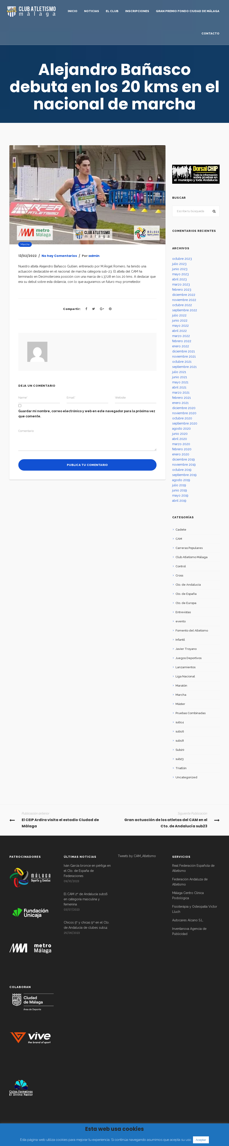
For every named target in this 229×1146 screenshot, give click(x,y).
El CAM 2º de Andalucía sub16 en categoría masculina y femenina (86, 899)
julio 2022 (179, 315)
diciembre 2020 (183, 408)
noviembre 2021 (184, 356)
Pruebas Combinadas (191, 713)
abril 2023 (179, 279)
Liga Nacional (185, 676)
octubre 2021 (181, 361)
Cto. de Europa (186, 603)
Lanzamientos (185, 667)
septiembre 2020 (184, 423)
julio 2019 (179, 485)
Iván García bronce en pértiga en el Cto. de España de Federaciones (87, 871)
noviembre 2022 (184, 300)
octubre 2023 (182, 258)
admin (94, 256)
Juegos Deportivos (188, 658)
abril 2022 (179, 331)
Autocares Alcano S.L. (188, 920)
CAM (179, 538)
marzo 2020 (181, 444)
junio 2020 (180, 433)
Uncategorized (186, 777)
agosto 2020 (181, 428)
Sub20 (180, 749)
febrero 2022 (181, 341)
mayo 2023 (180, 274)
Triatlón (181, 768)
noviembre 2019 (184, 464)
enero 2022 (180, 346)
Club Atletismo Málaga (192, 557)
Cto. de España (186, 593)
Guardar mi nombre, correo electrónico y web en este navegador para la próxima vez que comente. (86, 413)
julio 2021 (179, 372)
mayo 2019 (180, 495)
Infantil (180, 639)
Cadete (181, 529)
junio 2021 (179, 377)
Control (181, 566)
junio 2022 (179, 320)
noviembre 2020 (184, 413)
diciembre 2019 (183, 459)
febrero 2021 (181, 397)
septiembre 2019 (184, 475)
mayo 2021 (180, 382)
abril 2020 (179, 439)
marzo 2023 (181, 284)
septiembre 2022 (184, 310)
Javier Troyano (186, 649)
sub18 (180, 740)
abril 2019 (179, 500)
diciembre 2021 (183, 351)
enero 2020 (180, 454)
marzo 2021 (180, 392)
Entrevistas (183, 612)
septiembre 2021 (184, 367)
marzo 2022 (181, 336)
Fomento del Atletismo (192, 630)
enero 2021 (180, 403)
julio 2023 (179, 264)
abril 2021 (179, 387)
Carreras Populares (189, 548)
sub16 (180, 731)
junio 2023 (179, 269)
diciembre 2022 (183, 295)
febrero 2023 (181, 289)
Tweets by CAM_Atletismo (137, 856)
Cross (179, 575)
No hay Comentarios (59, 256)
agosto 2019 (181, 480)
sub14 (180, 722)
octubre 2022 (182, 305)
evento (181, 621)
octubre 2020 (182, 418)
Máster (180, 704)
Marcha (25, 244)
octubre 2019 (181, 470)
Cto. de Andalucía (188, 584)
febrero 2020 (181, 449)
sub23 (180, 759)
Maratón (181, 685)
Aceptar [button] (201, 1140)
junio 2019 (179, 490)
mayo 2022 (180, 325)
